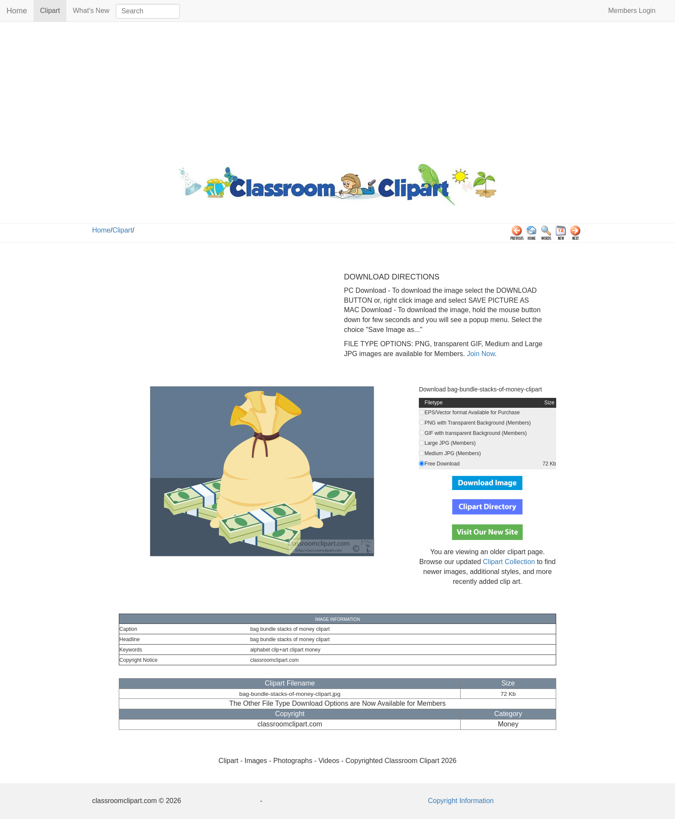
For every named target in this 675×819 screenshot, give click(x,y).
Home (16, 10)
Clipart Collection (509, 561)
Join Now (480, 353)
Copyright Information (461, 800)
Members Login (632, 10)
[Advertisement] (337, 91)
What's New (91, 10)
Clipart (53, 10)
